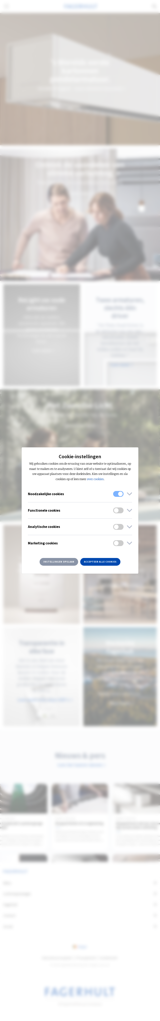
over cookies (95, 479)
